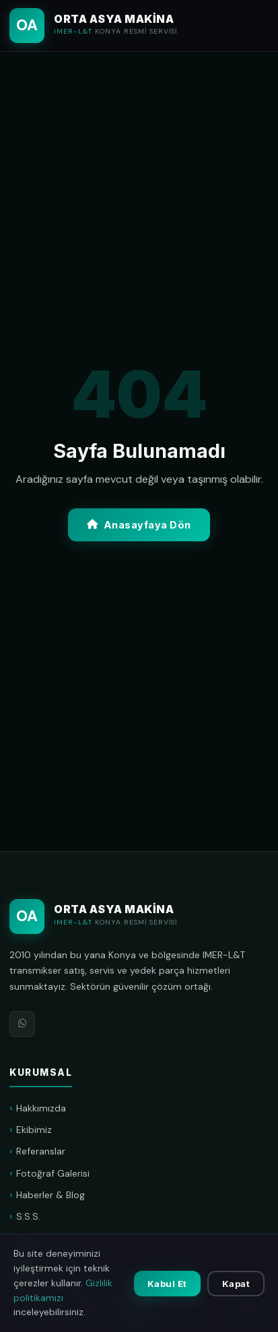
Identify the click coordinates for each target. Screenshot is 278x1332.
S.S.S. (28, 1216)
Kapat (236, 1283)
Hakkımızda (41, 1108)
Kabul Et (167, 1283)
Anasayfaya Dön (139, 525)
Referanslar (40, 1151)
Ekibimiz (34, 1130)
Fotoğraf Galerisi (53, 1173)
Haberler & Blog (50, 1195)
